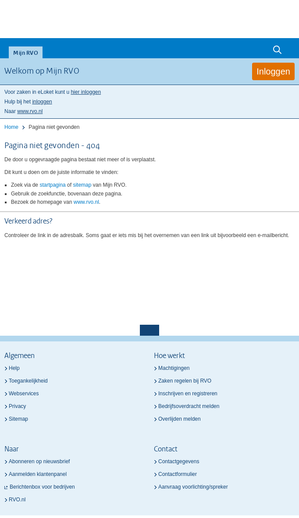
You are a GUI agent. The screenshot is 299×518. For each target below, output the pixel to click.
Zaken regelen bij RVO (184, 381)
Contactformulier (177, 474)
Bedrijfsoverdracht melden (188, 406)
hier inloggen (86, 92)
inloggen (42, 101)
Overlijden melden (179, 419)
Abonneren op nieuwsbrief (39, 461)
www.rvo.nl (30, 111)
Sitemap (18, 419)
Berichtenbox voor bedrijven (42, 487)
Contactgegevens (178, 461)
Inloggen (273, 71)
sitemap (82, 185)
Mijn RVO (25, 53)
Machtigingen (173, 368)
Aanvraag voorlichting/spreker (193, 487)
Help (14, 368)
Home (11, 127)
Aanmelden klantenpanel (38, 474)
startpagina (52, 185)
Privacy (17, 406)
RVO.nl (17, 500)
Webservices (24, 393)
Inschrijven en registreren (187, 393)
